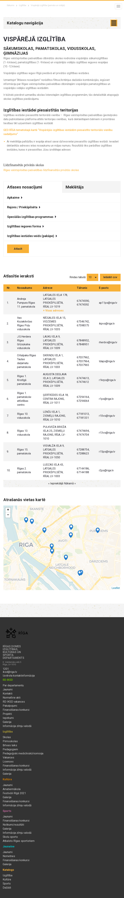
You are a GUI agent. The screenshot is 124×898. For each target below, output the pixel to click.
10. (8, 470)
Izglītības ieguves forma (25, 226)
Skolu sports (10, 837)
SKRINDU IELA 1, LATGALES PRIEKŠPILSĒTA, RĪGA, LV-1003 (53, 361)
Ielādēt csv (110, 277)
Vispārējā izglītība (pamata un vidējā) (48, 5)
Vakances (8, 757)
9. (8, 451)
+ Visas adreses (53, 310)
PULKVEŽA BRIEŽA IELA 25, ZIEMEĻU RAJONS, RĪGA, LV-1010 (54, 432)
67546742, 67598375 (83, 323)
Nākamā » (70, 483)
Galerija (7, 722)
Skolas (7, 737)
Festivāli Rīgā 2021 (14, 793)
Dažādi (7, 887)
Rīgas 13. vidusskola (23, 432)
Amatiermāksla (11, 789)
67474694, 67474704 (83, 432)
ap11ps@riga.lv (108, 302)
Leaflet (116, 588)
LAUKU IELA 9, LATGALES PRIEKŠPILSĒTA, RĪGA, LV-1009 (53, 342)
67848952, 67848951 (83, 342)
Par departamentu (13, 685)
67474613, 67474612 (83, 380)
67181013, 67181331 (83, 415)
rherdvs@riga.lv (108, 342)
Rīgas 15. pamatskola (24, 451)
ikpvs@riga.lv (107, 323)
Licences (8, 761)
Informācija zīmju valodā (17, 726)
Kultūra (7, 879)
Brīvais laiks (10, 745)
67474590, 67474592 (83, 302)
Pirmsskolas (10, 741)
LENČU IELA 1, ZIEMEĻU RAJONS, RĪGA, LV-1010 (54, 415)
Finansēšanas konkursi (16, 710)
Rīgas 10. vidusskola (23, 415)
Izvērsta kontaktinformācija (19, 676)
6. (8, 398)
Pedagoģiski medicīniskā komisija (23, 753)
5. (8, 380)
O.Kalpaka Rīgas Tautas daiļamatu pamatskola (26, 361)
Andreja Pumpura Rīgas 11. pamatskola (26, 302)
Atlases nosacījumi (24, 187)
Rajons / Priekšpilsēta (23, 207)
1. (8, 302)
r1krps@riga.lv (107, 380)
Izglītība (22, 5)
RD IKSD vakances (14, 702)
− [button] (8, 515)
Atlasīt (18, 248)
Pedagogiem (10, 749)
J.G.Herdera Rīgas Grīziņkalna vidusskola (24, 342)
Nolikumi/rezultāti (13, 825)
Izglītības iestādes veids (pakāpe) (32, 236)
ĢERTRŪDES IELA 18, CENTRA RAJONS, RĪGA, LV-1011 (55, 398)
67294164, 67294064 (83, 398)
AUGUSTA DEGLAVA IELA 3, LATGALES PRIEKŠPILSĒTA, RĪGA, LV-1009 (54, 380)
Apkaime (14, 197)
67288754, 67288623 (83, 451)
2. (8, 323)
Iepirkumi (8, 718)
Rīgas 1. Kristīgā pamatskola (24, 380)
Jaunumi (8, 689)
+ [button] (8, 510)
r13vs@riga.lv (107, 432)
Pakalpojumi (10, 706)
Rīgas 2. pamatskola (24, 470)
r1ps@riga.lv (106, 398)
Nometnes (9, 856)
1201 (6, 669)
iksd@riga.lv (10, 672)
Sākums (10, 5)
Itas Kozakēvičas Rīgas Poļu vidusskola (24, 323)
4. (8, 361)
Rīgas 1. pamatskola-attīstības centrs (24, 398)
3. (8, 342)
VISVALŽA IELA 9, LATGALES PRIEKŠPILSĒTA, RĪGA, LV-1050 (53, 451)
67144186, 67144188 (83, 470)
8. (8, 432)
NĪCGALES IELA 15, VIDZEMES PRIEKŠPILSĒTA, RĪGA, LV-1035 (54, 323)
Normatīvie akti (11, 698)
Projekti (7, 714)
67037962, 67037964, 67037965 (83, 361)
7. (8, 415)
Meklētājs (74, 187)
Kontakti (7, 693)
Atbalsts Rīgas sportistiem (19, 841)
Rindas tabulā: (78, 277)
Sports (7, 883)
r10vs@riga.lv (107, 415)
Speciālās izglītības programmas (31, 217)
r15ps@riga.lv (107, 451)
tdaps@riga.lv (107, 361)
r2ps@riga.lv (106, 470)
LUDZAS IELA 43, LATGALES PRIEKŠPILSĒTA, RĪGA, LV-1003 (53, 470)
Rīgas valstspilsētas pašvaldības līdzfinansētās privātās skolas (41, 170)
